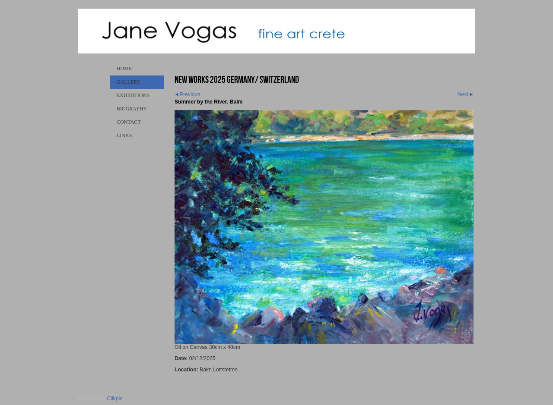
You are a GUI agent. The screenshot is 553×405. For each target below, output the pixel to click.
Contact (129, 122)
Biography (132, 109)
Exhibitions (133, 95)
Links (124, 135)
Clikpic (115, 399)
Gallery (128, 82)
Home (124, 69)
